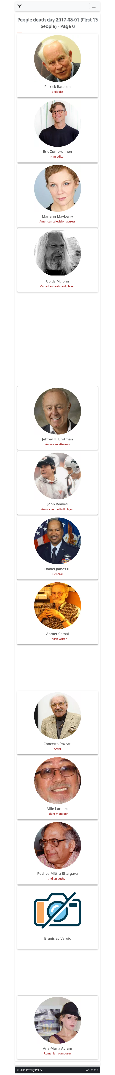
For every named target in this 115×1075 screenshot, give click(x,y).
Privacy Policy (34, 1070)
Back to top (91, 1070)
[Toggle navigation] (93, 6)
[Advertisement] (57, 316)
